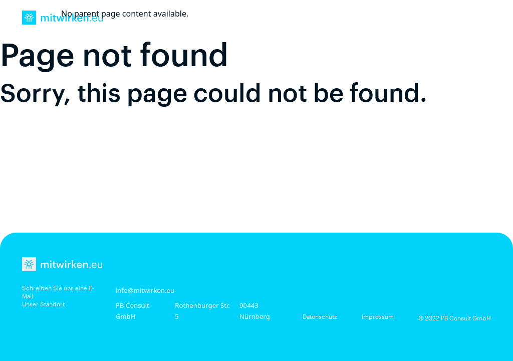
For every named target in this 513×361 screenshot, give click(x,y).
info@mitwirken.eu (145, 290)
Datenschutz (320, 316)
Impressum (378, 316)
